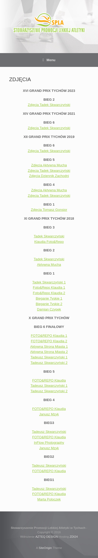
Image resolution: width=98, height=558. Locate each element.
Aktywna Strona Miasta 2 (49, 352)
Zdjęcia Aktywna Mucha (49, 165)
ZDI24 (74, 536)
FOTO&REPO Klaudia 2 (49, 341)
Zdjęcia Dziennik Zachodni (49, 176)
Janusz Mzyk (49, 414)
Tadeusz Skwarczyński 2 (49, 363)
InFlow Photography (49, 443)
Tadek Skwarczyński (49, 236)
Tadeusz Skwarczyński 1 (49, 357)
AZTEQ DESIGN (46, 536)
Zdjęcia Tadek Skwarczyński (49, 105)
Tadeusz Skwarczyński (49, 432)
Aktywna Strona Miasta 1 (49, 346)
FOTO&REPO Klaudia (49, 380)
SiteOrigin (45, 547)
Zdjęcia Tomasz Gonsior (49, 210)
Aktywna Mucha (49, 265)
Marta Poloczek (49, 499)
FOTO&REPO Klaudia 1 (49, 336)
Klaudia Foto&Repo (49, 242)
